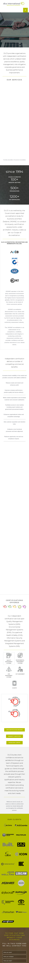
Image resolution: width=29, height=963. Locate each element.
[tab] (9, 658)
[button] (25, 10)
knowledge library (14, 742)
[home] (13, 4)
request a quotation (14, 736)
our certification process (14, 729)
